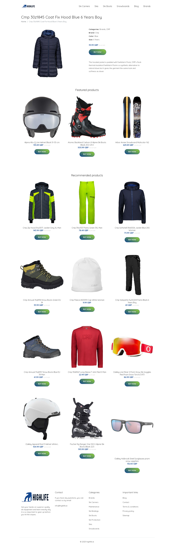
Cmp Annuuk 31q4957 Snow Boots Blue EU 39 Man (42, 374)
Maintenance (94, 508)
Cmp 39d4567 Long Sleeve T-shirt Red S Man (87, 373)
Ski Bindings (94, 512)
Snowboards (123, 6)
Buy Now (97, 53)
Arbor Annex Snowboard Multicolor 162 (132, 143)
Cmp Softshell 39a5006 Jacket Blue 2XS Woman (132, 230)
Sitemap (126, 517)
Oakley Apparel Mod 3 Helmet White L (42, 445)
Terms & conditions (130, 508)
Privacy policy (128, 512)
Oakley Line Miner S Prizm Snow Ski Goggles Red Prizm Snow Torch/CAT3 (132, 374)
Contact (126, 503)
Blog (136, 6)
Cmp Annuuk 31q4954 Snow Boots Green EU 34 (42, 302)
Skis (96, 6)
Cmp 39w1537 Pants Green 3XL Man (87, 229)
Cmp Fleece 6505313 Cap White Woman (87, 301)
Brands (146, 6)
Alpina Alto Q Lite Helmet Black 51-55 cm (41, 143)
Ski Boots (107, 6)
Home (23, 23)
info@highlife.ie (61, 507)
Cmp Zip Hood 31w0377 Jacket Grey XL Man (42, 229)
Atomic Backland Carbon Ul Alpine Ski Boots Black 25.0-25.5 (87, 144)
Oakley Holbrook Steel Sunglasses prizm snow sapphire (132, 461)
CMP (108, 30)
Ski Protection (94, 521)
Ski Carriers (84, 6)
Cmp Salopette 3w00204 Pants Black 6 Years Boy (132, 302)
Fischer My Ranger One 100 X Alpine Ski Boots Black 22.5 (87, 446)
